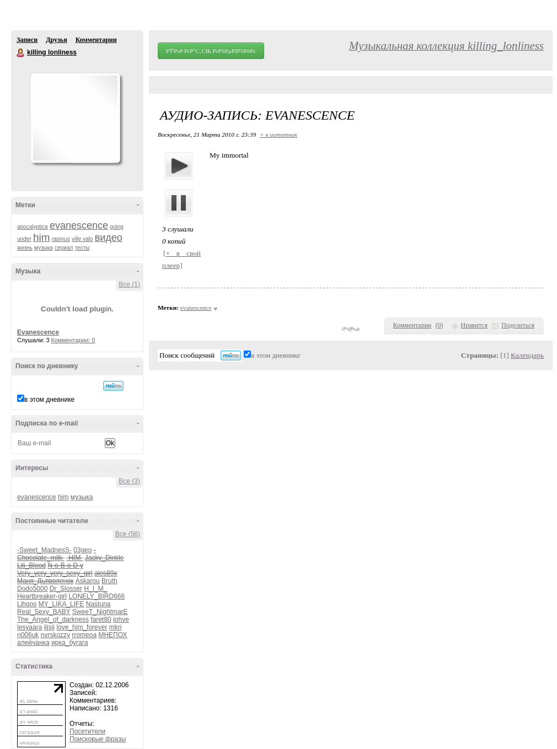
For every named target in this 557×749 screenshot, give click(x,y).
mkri (115, 627)
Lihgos (26, 604)
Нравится (474, 325)
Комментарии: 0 (73, 340)
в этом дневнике (49, 399)
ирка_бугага (69, 642)
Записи (27, 40)
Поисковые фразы (97, 739)
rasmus (61, 239)
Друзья (56, 40)
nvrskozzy (55, 635)
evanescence (79, 225)
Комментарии (96, 40)
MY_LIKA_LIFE (61, 604)
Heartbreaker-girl (42, 596)
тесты (82, 248)
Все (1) (129, 284)
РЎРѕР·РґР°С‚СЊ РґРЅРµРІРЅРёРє (211, 50)
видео (108, 237)
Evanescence (38, 332)
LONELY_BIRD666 (96, 596)
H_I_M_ (95, 588)
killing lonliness (21, 53)
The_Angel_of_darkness (53, 619)
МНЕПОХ (112, 635)
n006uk (28, 635)
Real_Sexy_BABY (44, 612)
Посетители (87, 731)
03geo (82, 550)
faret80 (100, 619)
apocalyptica (32, 227)
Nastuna (98, 604)
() (439, 325)
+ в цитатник (278, 134)
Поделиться (517, 325)
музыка (43, 248)
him (41, 237)
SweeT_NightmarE (100, 612)
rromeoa (84, 635)
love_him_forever (81, 627)
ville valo (82, 239)
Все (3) (129, 481)
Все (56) (127, 534)
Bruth (109, 581)
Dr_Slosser (66, 588)
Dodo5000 (32, 588)
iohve (121, 619)
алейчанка (33, 642)
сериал (64, 248)
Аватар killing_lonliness (75, 118)
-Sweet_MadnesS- (44, 550)
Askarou (88, 581)
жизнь (25, 248)
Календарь (527, 355)
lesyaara (29, 627)
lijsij (49, 627)
